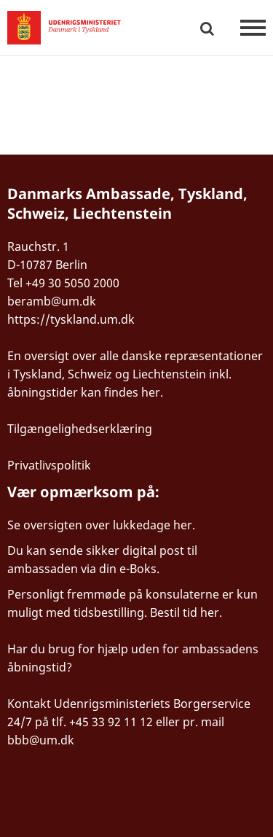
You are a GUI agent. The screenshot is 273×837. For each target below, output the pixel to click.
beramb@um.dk (51, 301)
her (182, 525)
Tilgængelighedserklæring (79, 429)
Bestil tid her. (186, 612)
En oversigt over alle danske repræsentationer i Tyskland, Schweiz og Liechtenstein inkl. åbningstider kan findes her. (135, 374)
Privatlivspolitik (49, 465)
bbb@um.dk (40, 740)
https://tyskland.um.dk (71, 319)
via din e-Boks (119, 569)
